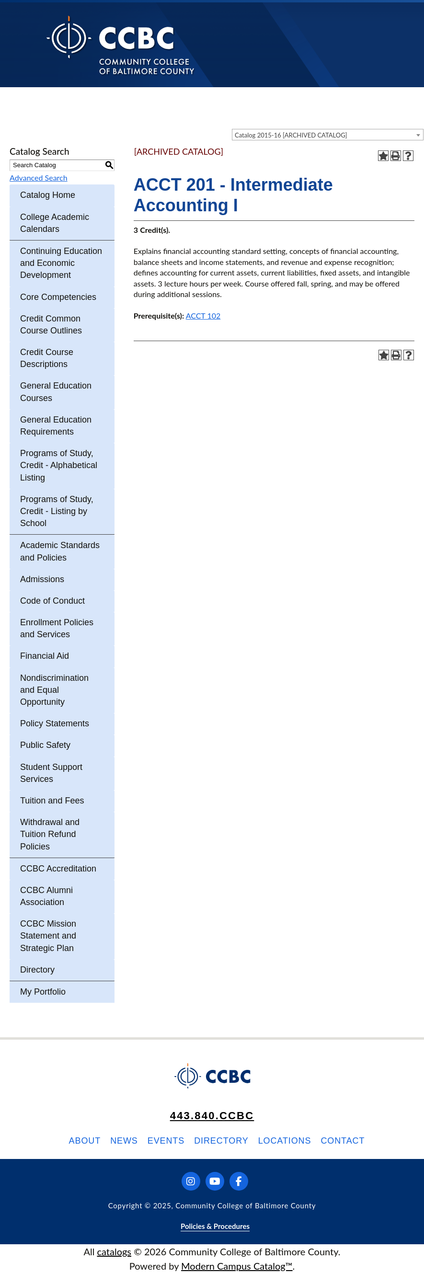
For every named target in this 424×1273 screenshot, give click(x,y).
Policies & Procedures (215, 1226)
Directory (37, 970)
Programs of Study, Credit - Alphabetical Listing (58, 465)
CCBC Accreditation (58, 868)
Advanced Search (39, 177)
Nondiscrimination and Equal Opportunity (54, 690)
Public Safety (45, 745)
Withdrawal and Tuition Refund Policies (50, 834)
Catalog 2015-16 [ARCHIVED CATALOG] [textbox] (291, 135)
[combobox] (328, 134)
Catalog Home (47, 195)
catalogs (114, 1251)
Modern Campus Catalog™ (237, 1266)
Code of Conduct (52, 601)
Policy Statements (54, 723)
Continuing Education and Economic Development (61, 263)
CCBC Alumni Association (46, 896)
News (124, 1141)
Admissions (42, 579)
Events (166, 1141)
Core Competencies (58, 297)
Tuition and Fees (52, 800)
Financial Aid (44, 656)
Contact (343, 1141)
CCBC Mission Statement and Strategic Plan (48, 935)
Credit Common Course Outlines (51, 324)
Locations (284, 1141)
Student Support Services (51, 773)
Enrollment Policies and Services (56, 628)
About (85, 1141)
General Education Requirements (56, 425)
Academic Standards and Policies (60, 551)
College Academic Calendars (54, 223)
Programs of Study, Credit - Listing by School (56, 511)
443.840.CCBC (212, 1116)
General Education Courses (56, 391)
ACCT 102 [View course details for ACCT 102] (203, 315)
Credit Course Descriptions (46, 358)
